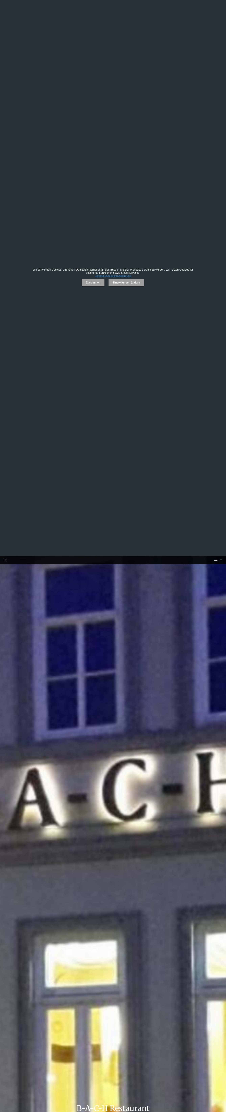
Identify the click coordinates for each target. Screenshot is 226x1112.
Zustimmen (93, 282)
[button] (218, 560)
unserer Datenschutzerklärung (113, 275)
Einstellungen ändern (126, 282)
